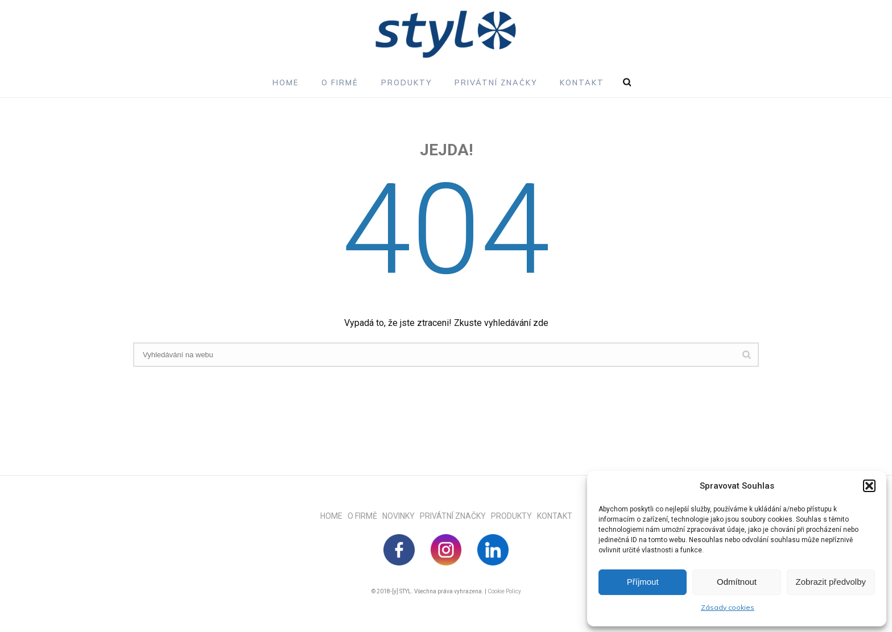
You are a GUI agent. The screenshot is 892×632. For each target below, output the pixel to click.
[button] (869, 485)
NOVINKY (401, 516)
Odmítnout (737, 581)
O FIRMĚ (365, 516)
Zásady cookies (727, 607)
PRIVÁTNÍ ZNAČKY (455, 516)
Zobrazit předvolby (831, 581)
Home (285, 82)
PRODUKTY (514, 516)
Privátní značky (496, 82)
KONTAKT (554, 516)
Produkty (406, 82)
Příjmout (643, 581)
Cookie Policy (504, 591)
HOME (334, 516)
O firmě (339, 82)
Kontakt (582, 82)
